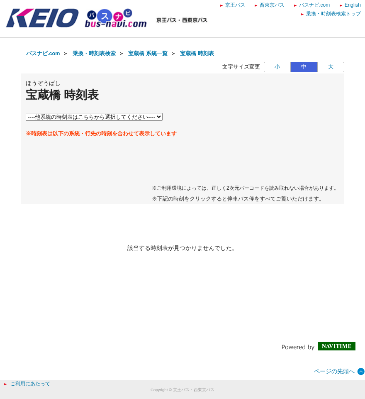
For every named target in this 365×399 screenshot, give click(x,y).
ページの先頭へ (334, 371)
